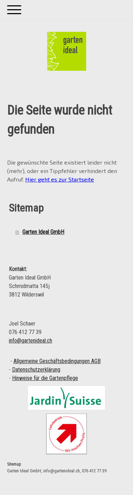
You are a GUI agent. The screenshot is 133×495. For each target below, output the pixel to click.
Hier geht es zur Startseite (59, 179)
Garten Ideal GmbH (43, 232)
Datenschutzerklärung (36, 369)
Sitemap (14, 464)
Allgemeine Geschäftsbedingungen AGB (57, 361)
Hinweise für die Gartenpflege (45, 378)
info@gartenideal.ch (30, 340)
